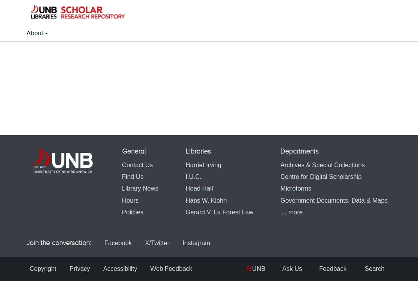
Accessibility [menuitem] (123, 268)
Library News (138, 188)
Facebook (117, 243)
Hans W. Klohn (204, 200)
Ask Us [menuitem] (275, 268)
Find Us (131, 176)
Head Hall (197, 188)
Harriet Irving (202, 165)
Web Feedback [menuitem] (176, 268)
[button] (77, 13)
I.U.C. (192, 176)
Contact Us (135, 165)
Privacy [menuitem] (81, 268)
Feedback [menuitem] (322, 268)
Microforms (294, 188)
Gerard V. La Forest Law (218, 212)
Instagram (201, 243)
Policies (131, 212)
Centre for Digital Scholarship (319, 176)
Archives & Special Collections (321, 165)
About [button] (36, 33)
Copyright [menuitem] (43, 268)
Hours (128, 200)
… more (290, 212)
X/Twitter (159, 243)
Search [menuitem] (369, 268)
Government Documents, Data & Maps (332, 200)
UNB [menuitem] (240, 268)
